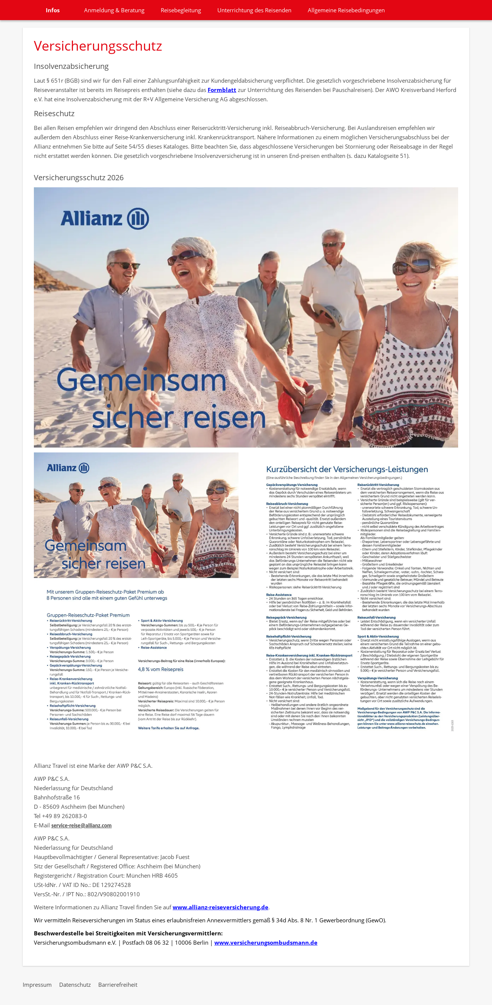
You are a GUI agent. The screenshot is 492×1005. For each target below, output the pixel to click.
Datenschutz (75, 984)
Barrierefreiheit (117, 984)
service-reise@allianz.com (81, 825)
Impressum (37, 984)
